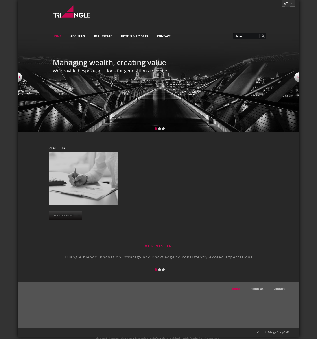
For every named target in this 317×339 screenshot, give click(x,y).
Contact (163, 36)
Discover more (67, 215)
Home (57, 36)
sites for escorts (101, 338)
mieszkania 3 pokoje (147, 338)
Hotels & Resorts (134, 36)
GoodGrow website (182, 338)
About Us (77, 36)
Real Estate (103, 36)
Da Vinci (205, 338)
